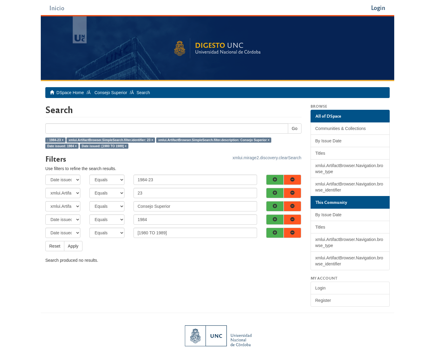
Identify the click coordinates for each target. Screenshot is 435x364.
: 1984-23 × (55, 140)
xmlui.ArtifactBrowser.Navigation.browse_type (349, 168)
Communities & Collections (340, 128)
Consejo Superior (111, 92)
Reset (54, 246)
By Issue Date (328, 140)
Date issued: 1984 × (62, 146)
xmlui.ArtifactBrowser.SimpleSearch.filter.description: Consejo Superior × (213, 140)
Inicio (56, 8)
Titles (320, 153)
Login (320, 288)
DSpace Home (70, 92)
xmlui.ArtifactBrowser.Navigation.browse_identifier (349, 187)
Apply (73, 246)
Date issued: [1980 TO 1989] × (104, 146)
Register (323, 300)
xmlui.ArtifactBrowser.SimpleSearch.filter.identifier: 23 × (111, 140)
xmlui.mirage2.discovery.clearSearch (267, 157)
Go (295, 128)
